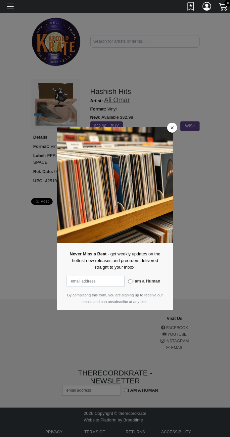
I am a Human (146, 281)
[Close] (172, 128)
